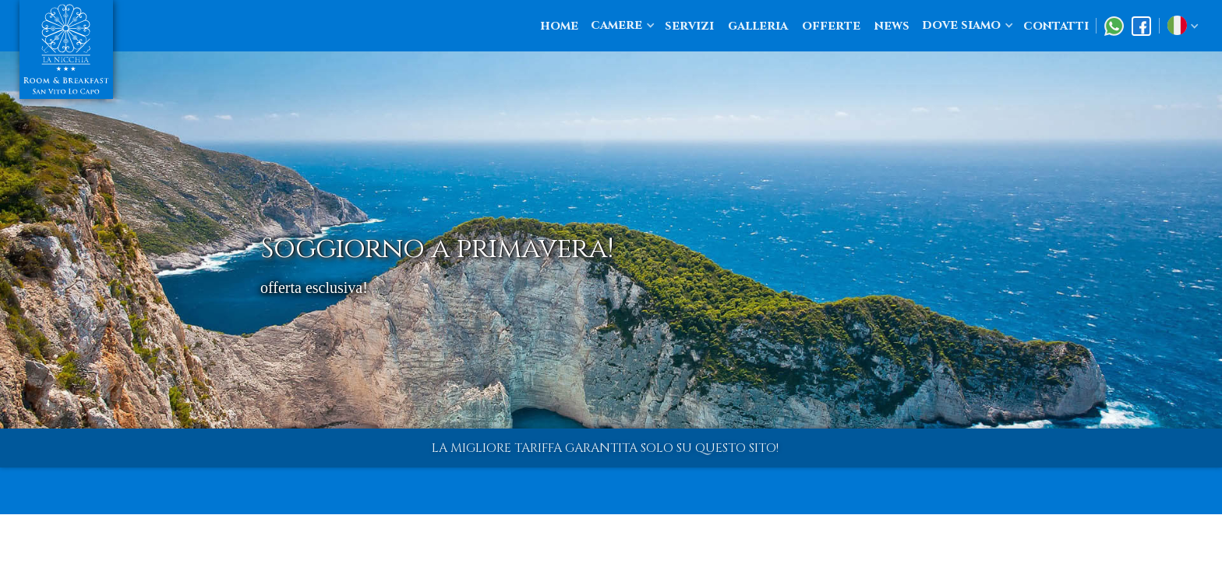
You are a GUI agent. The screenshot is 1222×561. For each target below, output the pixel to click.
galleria (758, 25)
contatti (1056, 25)
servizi (689, 25)
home (559, 25)
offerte (831, 25)
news (891, 25)
